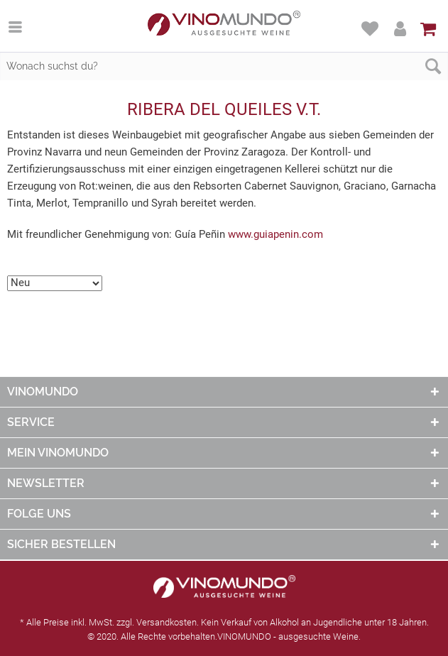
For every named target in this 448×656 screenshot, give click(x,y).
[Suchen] (433, 66)
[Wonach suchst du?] (224, 66)
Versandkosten (166, 622)
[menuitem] (22, 26)
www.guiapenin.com (275, 234)
